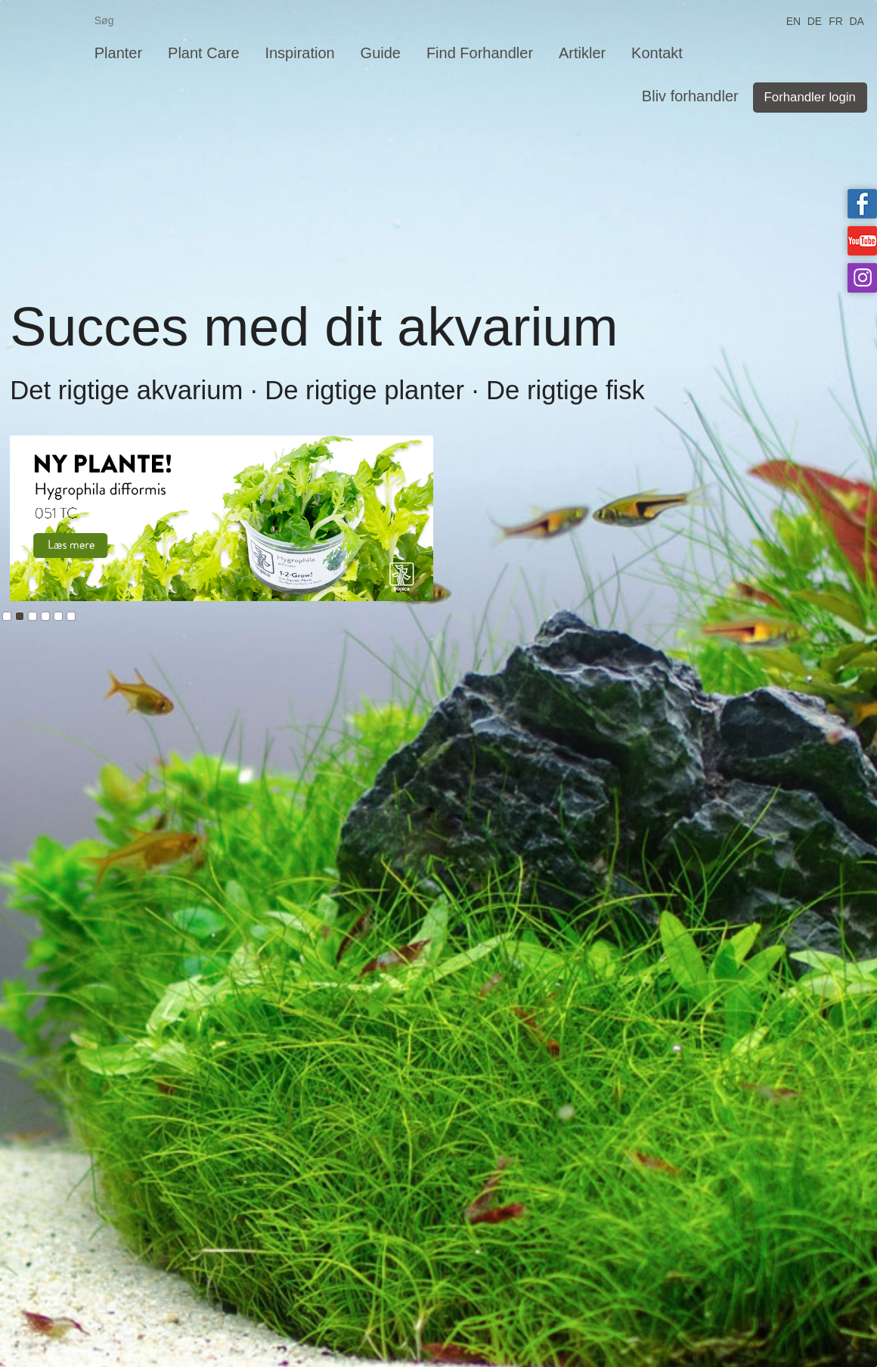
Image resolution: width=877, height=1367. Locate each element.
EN (793, 20)
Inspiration (299, 53)
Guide (381, 53)
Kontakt (657, 53)
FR (836, 20)
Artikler (582, 53)
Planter (118, 53)
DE (814, 20)
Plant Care (204, 53)
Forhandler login (810, 97)
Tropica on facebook (862, 204)
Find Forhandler (479, 53)
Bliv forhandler (690, 96)
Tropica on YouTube (862, 241)
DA (856, 20)
